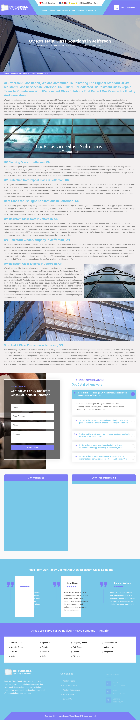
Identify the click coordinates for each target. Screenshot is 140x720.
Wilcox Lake (109, 647)
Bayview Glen (16, 643)
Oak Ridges (77, 647)
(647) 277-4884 (128, 7)
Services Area (78, 11)
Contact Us (91, 11)
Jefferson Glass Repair (70, 716)
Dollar (12, 656)
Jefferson (14, 73)
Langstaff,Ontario (80, 643)
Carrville (13, 652)
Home (44, 11)
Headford (45, 652)
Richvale (76, 656)
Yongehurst (108, 652)
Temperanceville (110, 643)
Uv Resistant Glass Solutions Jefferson (35, 73)
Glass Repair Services (58, 11)
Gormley (45, 647)
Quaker (76, 652)
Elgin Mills (46, 643)
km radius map (36, 514)
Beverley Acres (16, 647)
